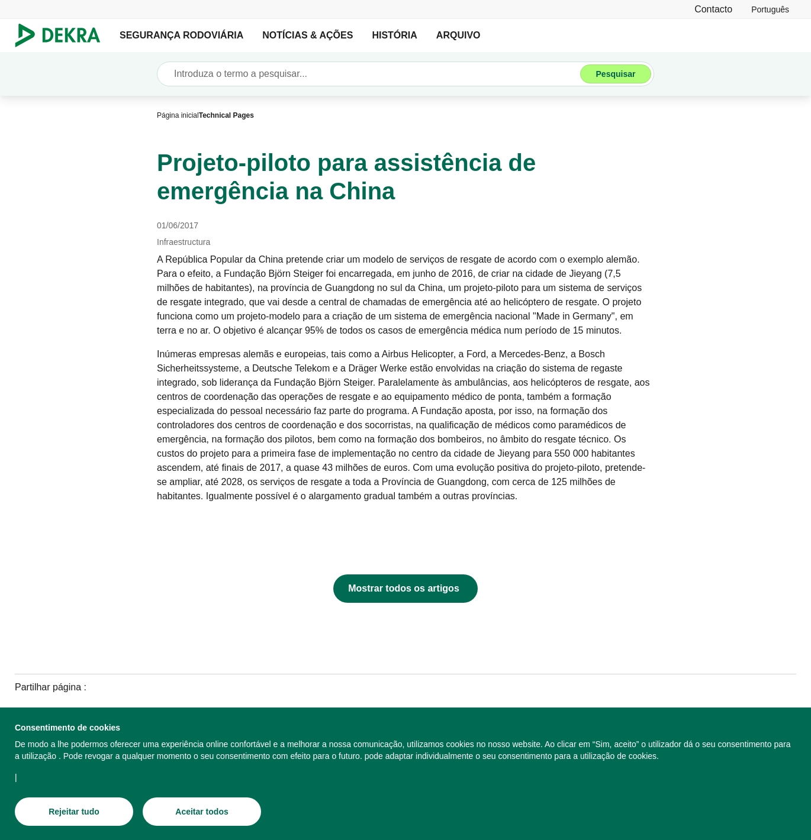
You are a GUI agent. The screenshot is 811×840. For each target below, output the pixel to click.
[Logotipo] (62, 35)
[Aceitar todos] (202, 811)
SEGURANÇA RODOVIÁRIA (181, 35)
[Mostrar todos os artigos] (405, 588)
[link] (770, 9)
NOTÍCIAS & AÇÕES (307, 35)
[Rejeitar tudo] (74, 811)
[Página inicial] (178, 115)
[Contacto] (713, 9)
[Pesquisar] (615, 73)
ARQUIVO (458, 35)
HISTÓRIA (394, 35)
